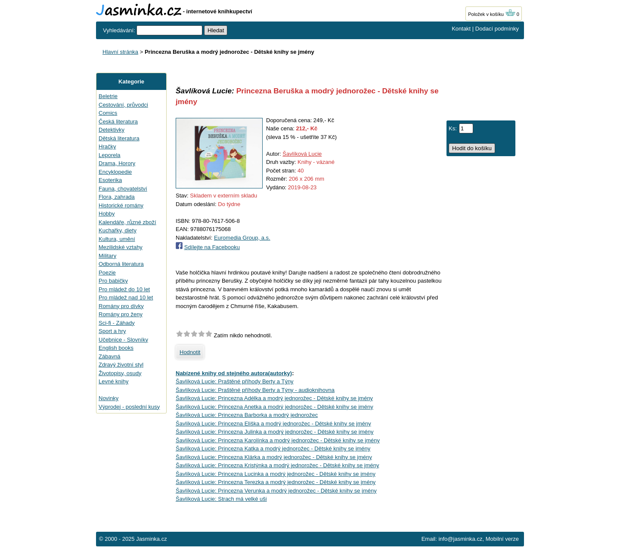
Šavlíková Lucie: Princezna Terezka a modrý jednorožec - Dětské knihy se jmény (275, 482)
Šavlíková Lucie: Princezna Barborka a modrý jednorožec (247, 415)
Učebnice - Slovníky (123, 339)
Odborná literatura (121, 264)
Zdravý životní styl (121, 364)
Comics (108, 113)
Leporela (110, 155)
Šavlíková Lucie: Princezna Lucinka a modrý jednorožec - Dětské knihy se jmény (275, 474)
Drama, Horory (117, 163)
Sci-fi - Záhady (117, 323)
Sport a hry (112, 331)
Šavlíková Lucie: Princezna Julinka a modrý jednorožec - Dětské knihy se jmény (275, 432)
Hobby (107, 213)
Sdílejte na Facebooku (212, 247)
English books (116, 348)
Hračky (107, 146)
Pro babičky (113, 280)
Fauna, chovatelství (123, 188)
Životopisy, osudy (120, 373)
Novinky (108, 398)
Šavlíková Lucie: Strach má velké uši (221, 499)
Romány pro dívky (121, 306)
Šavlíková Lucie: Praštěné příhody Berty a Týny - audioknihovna (255, 390)
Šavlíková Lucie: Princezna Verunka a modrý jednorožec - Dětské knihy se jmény (276, 490)
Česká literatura (118, 121)
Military (107, 256)
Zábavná (110, 356)
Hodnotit (190, 352)
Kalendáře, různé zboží (127, 222)
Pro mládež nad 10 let (126, 297)
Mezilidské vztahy (121, 247)
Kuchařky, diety (117, 230)
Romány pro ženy (121, 314)
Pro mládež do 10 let (124, 289)
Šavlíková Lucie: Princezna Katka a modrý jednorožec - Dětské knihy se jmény (273, 448)
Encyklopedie (115, 172)
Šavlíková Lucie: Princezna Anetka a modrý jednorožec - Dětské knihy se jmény (274, 407)
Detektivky (111, 129)
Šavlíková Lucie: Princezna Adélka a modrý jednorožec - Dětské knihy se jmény (274, 398)
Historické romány (121, 205)
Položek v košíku (491, 14)
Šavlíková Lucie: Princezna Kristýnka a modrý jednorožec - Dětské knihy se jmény (277, 465)
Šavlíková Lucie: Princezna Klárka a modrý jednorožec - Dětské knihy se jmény (274, 457)
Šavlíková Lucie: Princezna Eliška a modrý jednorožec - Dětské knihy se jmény (273, 423)
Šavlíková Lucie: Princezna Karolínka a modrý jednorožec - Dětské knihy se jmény (278, 440)
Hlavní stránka (120, 52)
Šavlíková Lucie (302, 154)
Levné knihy (113, 381)
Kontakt (461, 28)
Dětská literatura (119, 138)
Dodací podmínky (497, 28)
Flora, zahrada (117, 197)
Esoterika (110, 180)
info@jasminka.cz (460, 539)
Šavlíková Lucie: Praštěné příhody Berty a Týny (235, 381)
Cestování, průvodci (123, 105)
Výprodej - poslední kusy (129, 407)
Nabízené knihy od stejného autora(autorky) (234, 373)
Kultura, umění (117, 239)
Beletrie (108, 96)
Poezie (107, 272)
